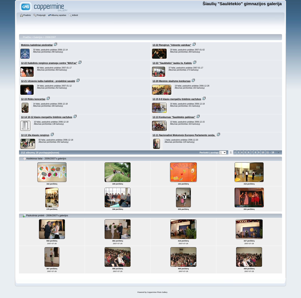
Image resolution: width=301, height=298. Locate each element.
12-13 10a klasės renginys (35, 135)
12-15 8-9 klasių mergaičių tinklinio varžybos (177, 99)
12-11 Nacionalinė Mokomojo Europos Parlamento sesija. (184, 135)
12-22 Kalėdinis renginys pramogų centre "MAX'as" (49, 63)
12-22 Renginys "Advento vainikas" (172, 45)
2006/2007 (50, 37)
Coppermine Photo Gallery (157, 292)
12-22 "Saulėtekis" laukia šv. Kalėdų (172, 63)
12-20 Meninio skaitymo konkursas (172, 81)
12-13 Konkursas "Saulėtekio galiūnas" (174, 117)
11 (267, 152)
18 (272, 152)
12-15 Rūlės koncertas (33, 99)
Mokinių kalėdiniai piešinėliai (37, 45)
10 (263, 152)
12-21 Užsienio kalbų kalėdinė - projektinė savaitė (48, 81)
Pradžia (27, 37)
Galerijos (37, 37)
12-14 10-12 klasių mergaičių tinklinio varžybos (46, 117)
